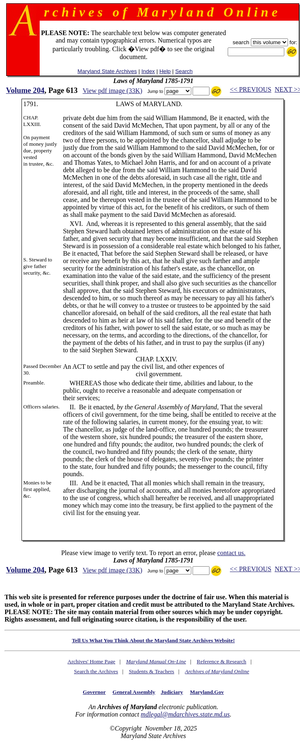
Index (148, 71)
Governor (94, 692)
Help (165, 71)
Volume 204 (25, 90)
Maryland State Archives (107, 71)
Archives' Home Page (91, 661)
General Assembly (133, 692)
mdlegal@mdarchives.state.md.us (185, 714)
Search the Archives (96, 671)
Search (184, 71)
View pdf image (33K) (112, 90)
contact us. (231, 552)
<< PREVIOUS (250, 89)
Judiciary (172, 692)
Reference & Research (221, 661)
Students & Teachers (151, 671)
